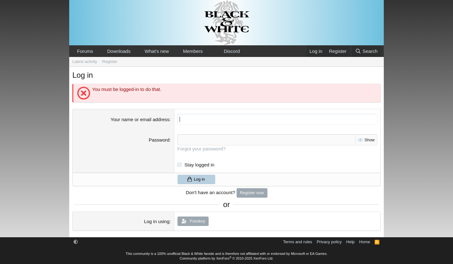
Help (350, 241)
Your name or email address (140, 119)
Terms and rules (297, 241)
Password (159, 140)
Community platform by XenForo (226, 258)
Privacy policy (329, 241)
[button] (98, 51)
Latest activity (84, 61)
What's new (157, 51)
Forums (85, 51)
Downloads (119, 51)
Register (109, 61)
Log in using (157, 221)
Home (364, 241)
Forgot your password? (201, 148)
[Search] (366, 51)
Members (193, 51)
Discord (232, 51)
